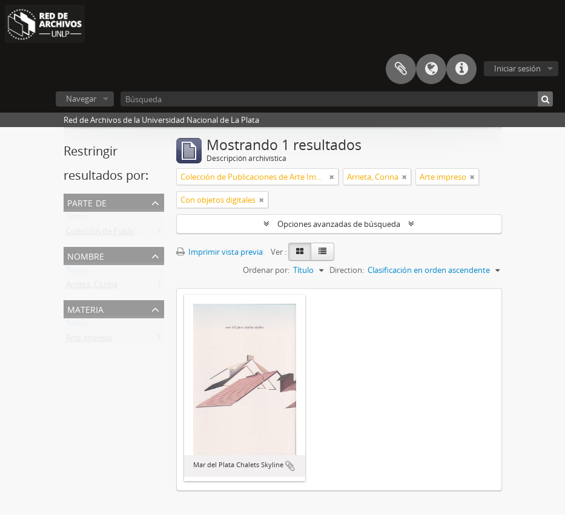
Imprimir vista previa (219, 251)
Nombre (85, 255)
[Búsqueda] (337, 99)
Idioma (431, 69)
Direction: (346, 269)
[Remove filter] (331, 177)
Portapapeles (401, 69)
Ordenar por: (266, 269)
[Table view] (322, 252)
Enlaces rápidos (461, 69)
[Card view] (299, 252)
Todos (77, 219)
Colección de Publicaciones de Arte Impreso (144, 233)
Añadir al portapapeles (290, 466)
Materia (85, 308)
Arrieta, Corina (91, 286)
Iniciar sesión (517, 68)
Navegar (81, 98)
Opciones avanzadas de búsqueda (339, 223)
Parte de (87, 202)
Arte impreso (89, 340)
